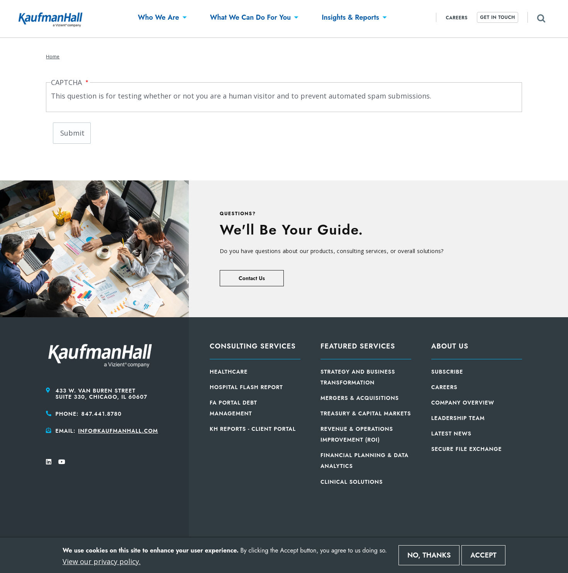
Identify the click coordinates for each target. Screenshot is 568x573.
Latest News (451, 433)
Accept (483, 555)
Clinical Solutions (351, 482)
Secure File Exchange (466, 449)
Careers (457, 17)
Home (52, 56)
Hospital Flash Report (246, 387)
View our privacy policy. (102, 561)
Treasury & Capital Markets (365, 413)
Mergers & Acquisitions (359, 398)
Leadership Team (458, 418)
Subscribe (447, 372)
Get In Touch (497, 17)
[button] (158, 18)
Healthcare (229, 372)
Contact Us (252, 278)
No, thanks (429, 555)
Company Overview (462, 402)
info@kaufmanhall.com (118, 431)
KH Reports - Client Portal (253, 429)
